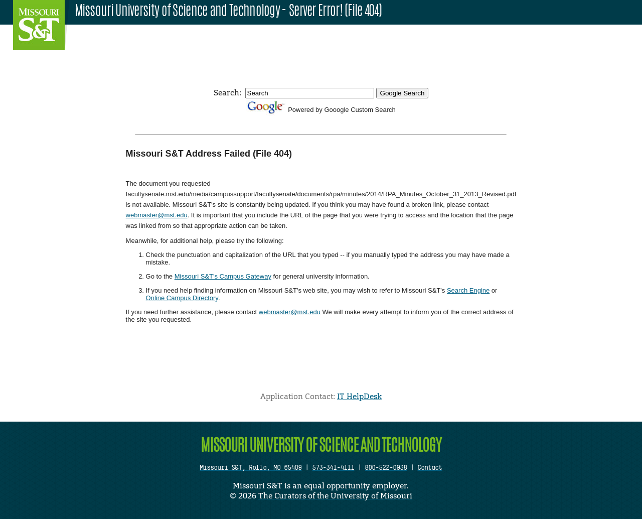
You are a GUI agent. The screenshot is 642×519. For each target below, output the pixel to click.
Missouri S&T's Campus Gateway (223, 276)
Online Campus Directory (182, 298)
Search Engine (468, 290)
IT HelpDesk (359, 396)
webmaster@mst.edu (157, 215)
